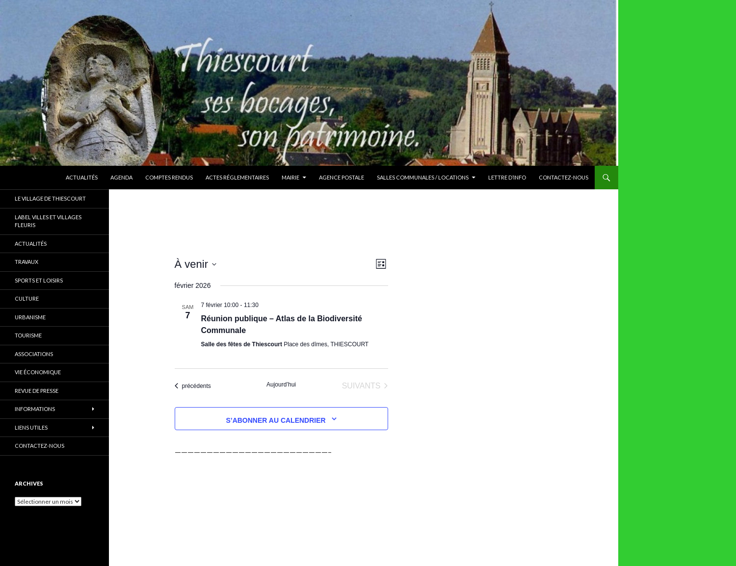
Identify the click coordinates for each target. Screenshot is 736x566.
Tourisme (28, 335)
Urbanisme (30, 317)
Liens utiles (31, 427)
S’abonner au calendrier (275, 420)
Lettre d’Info (507, 177)
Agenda (121, 177)
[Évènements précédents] (193, 386)
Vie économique (38, 372)
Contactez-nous (563, 177)
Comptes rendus (169, 177)
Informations (35, 409)
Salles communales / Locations (423, 177)
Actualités (82, 177)
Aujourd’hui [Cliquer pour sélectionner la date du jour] (281, 384)
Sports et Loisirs (39, 280)
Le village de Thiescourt (50, 198)
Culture (27, 298)
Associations (34, 354)
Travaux (26, 261)
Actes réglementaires (237, 177)
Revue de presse (36, 390)
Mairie (290, 177)
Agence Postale (341, 177)
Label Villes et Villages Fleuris (48, 221)
